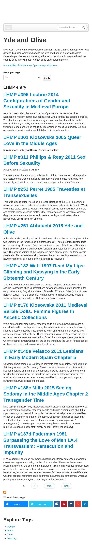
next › (50, 486)
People (11, 526)
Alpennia (20, 11)
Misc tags (12, 538)
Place (10, 530)
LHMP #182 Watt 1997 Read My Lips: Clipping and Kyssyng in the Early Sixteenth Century (44, 272)
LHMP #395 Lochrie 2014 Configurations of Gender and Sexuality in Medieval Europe (36, 101)
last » (67, 486)
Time (10, 534)
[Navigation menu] (8, 27)
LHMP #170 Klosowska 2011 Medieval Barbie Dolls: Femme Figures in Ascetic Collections (45, 311)
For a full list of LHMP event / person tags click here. (30, 65)
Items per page (11, 72)
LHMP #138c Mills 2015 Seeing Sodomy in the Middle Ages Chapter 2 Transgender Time (45, 394)
